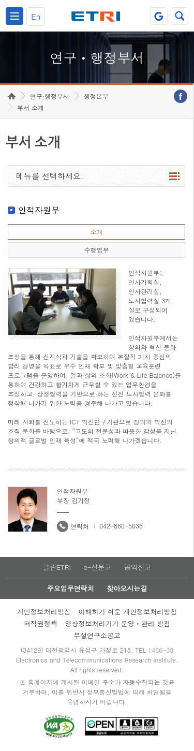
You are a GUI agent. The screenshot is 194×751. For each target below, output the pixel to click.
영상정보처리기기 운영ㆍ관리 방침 (118, 623)
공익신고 (137, 567)
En (35, 16)
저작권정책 (40, 623)
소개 (96, 231)
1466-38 (160, 649)
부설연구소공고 (97, 635)
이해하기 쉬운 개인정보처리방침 (128, 611)
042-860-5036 (121, 525)
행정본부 (96, 96)
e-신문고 (97, 567)
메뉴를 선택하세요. (50, 175)
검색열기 (179, 16)
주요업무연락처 (70, 588)
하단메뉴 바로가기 (0, 0)
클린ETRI (57, 567)
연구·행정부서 (49, 96)
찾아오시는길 (127, 588)
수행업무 (96, 249)
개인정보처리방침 (44, 611)
